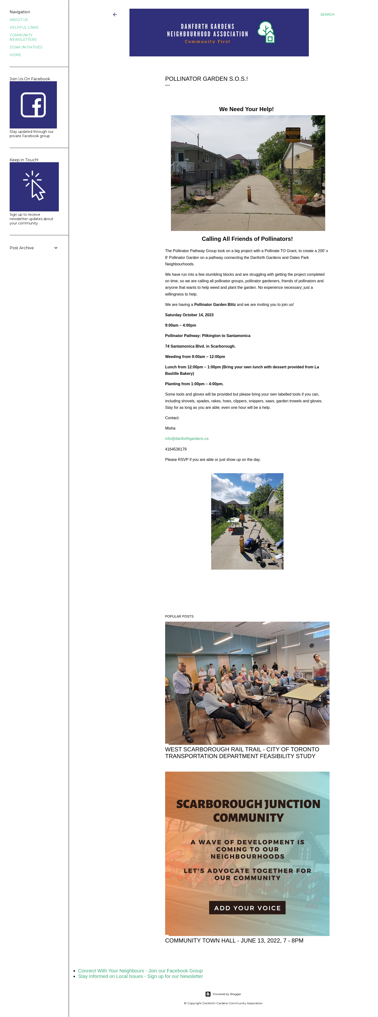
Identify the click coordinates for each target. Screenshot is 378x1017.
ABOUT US (19, 20)
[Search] (327, 14)
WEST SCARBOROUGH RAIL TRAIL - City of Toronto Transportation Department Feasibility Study (242, 752)
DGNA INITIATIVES (26, 47)
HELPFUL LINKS (24, 27)
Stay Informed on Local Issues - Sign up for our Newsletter (140, 976)
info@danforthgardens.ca (187, 439)
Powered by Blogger (223, 994)
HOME (15, 55)
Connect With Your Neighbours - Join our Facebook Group (140, 970)
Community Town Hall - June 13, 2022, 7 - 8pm (234, 940)
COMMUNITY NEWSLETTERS (23, 37)
